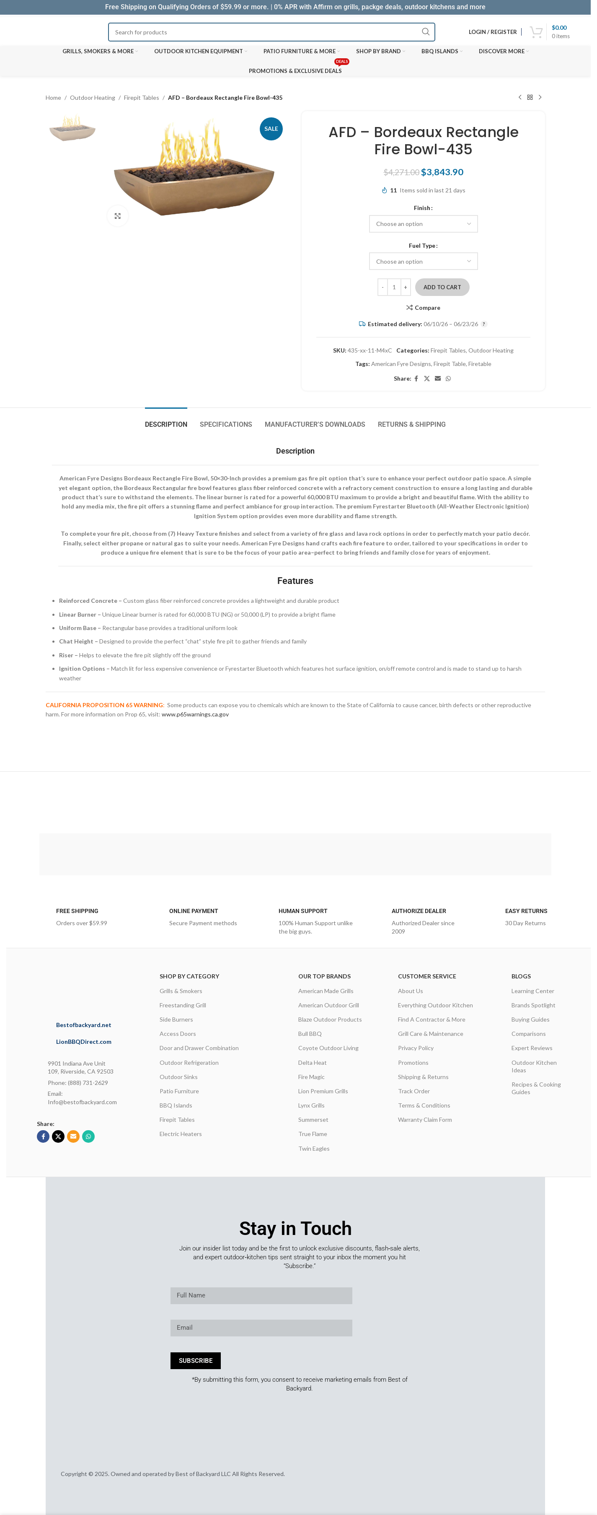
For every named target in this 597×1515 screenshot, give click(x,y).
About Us (410, 990)
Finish (422, 207)
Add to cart (442, 287)
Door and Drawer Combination (199, 1047)
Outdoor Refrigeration (189, 1062)
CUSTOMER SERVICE (427, 976)
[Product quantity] (394, 287)
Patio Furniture (179, 1091)
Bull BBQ (310, 1033)
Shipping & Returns (423, 1076)
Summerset (313, 1119)
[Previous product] (520, 98)
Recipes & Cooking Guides (536, 1088)
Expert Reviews (532, 1047)
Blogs (521, 976)
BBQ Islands (176, 1105)
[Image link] (95, 986)
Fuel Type (422, 245)
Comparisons (529, 1033)
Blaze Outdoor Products (330, 1019)
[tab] (166, 420)
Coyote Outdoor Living (328, 1047)
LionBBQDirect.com (83, 1041)
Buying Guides (531, 1019)
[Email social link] (437, 378)
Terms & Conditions (424, 1105)
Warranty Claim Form (425, 1119)
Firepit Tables (141, 97)
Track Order (414, 1091)
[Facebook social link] (416, 378)
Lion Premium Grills (323, 1091)
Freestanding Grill (183, 1005)
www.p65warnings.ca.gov (195, 714)
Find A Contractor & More (431, 1019)
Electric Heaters (181, 1133)
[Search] (271, 32)
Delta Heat (312, 1062)
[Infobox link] (75, 919)
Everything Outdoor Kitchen (435, 1005)
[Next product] (540, 98)
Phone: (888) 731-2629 (78, 1082)
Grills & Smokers (181, 990)
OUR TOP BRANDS (324, 976)
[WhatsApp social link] (448, 378)
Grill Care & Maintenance (430, 1033)
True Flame (312, 1133)
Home (53, 97)
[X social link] (426, 378)
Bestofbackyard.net (83, 1024)
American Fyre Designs (401, 363)
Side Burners (176, 1019)
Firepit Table (450, 363)
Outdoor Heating (92, 97)
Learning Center (533, 990)
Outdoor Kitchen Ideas (534, 1066)
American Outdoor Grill (328, 1005)
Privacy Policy (416, 1047)
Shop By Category (189, 976)
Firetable (479, 363)
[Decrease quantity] (382, 287)
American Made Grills (326, 990)
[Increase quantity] (406, 287)
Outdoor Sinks (179, 1076)
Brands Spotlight (534, 1005)
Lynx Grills (311, 1105)
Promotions (413, 1062)
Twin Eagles (314, 1148)
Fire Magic (311, 1076)
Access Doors (178, 1033)
